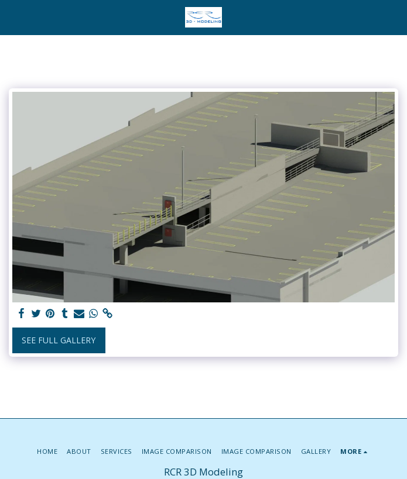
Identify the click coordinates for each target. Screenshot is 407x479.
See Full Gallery (58, 340)
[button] (13, 17)
